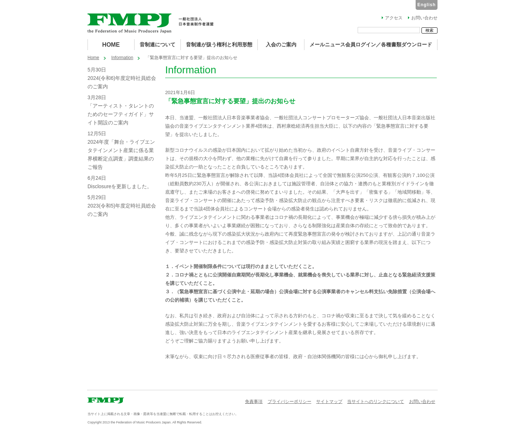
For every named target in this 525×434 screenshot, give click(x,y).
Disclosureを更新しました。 (120, 186)
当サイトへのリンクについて (375, 401)
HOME (111, 45)
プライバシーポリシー (289, 401)
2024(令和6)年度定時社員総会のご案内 (122, 82)
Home (93, 57)
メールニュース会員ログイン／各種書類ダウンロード (371, 44)
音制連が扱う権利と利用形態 (219, 44)
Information (122, 57)
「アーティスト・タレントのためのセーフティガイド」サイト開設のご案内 (121, 114)
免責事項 (253, 401)
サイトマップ (329, 401)
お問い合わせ (424, 17)
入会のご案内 (281, 44)
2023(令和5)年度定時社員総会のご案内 (122, 210)
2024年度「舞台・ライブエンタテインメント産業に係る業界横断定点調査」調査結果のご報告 (121, 154)
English (426, 4)
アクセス (393, 17)
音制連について (157, 44)
